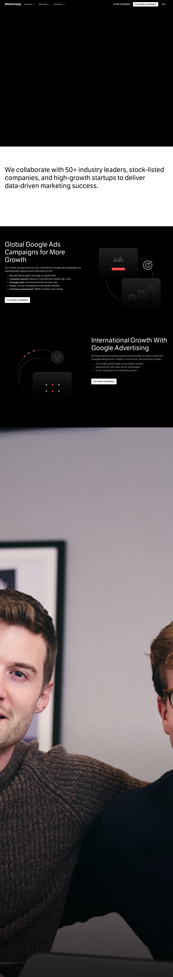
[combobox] (164, 4)
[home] (13, 4)
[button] (29, 4)
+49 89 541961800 (121, 4)
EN (163, 4)
